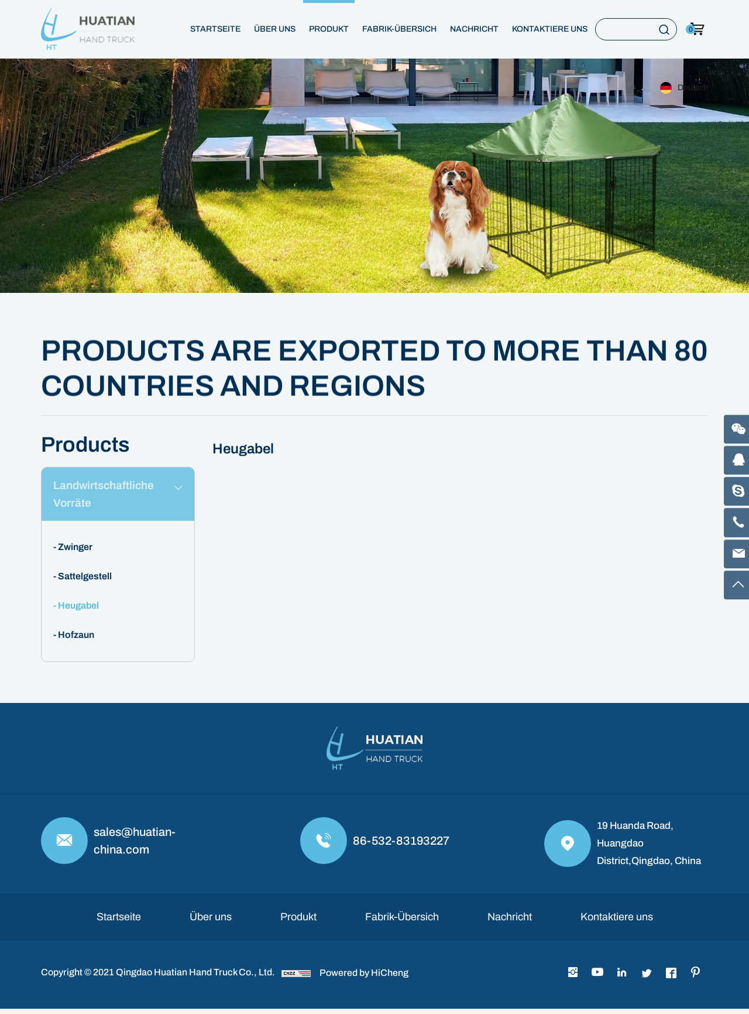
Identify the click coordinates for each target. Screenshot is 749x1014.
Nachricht (474, 29)
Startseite (215, 29)
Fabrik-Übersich (399, 29)
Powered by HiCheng (363, 978)
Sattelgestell (85, 581)
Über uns (275, 29)
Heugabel (78, 611)
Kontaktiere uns (549, 29)
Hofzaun (76, 640)
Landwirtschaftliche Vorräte (106, 497)
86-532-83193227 (401, 845)
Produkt (329, 29)
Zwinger (75, 552)
